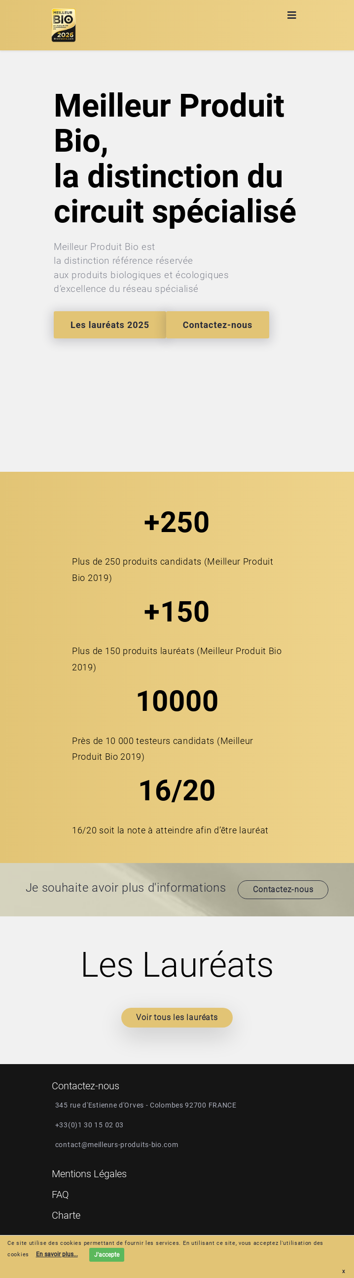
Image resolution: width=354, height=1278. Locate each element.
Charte (66, 1215)
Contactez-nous (217, 325)
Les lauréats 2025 (110, 325)
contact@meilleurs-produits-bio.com (116, 1145)
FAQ (60, 1194)
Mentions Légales (89, 1174)
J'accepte (106, 1254)
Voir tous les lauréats (177, 1017)
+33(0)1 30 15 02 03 (89, 1125)
